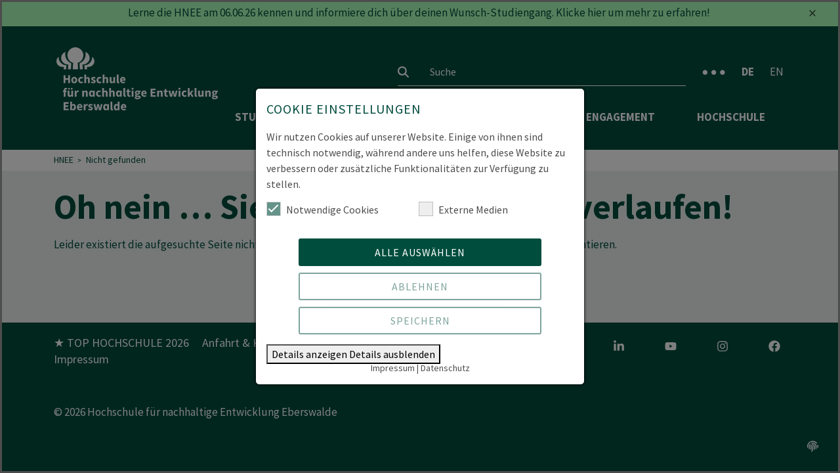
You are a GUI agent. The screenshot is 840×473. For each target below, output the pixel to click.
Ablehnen (420, 286)
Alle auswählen (420, 252)
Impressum (393, 368)
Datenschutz (445, 368)
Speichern (420, 320)
